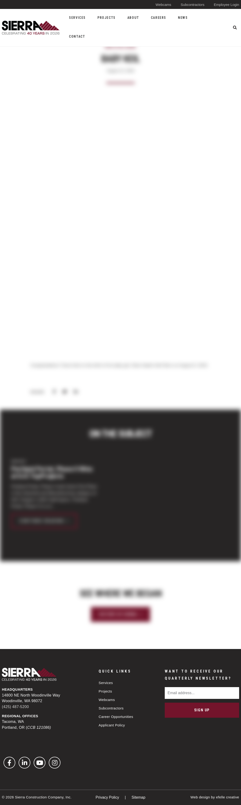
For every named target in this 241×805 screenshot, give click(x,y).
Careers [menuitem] (158, 18)
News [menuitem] (183, 18)
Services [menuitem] (77, 18)
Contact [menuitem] (77, 36)
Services (106, 683)
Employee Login (226, 5)
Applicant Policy (112, 725)
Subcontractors (193, 5)
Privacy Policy (108, 797)
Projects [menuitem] (106, 18)
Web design (200, 797)
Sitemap (138, 797)
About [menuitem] (133, 18)
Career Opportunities (116, 717)
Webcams (163, 5)
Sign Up (202, 710)
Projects (105, 691)
